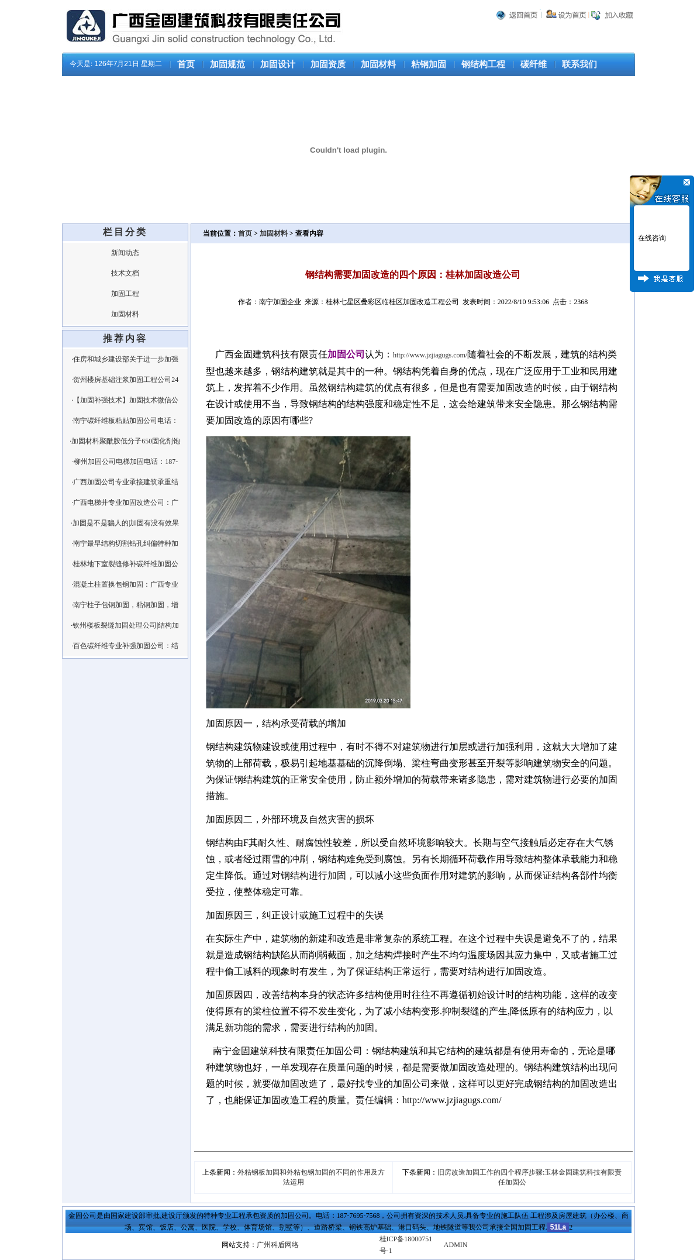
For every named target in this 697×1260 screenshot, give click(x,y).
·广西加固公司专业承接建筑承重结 (124, 482)
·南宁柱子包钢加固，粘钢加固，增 (124, 605)
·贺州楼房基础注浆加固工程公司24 (124, 380)
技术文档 (125, 273)
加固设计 (277, 64)
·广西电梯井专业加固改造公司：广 (124, 502)
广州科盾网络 (278, 1245)
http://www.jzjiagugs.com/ (430, 355)
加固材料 (378, 64)
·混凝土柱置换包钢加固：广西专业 (124, 584)
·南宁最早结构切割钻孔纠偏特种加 (124, 543)
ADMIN (456, 1245)
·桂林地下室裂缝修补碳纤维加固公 (124, 564)
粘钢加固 (428, 64)
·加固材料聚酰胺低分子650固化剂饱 (125, 441)
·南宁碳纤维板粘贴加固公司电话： (124, 420)
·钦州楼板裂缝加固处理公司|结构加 (125, 625)
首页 (186, 64)
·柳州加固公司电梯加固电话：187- (125, 461)
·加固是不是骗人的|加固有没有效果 (125, 523)
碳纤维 (533, 64)
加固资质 (328, 64)
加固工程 (125, 294)
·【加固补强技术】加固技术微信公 (124, 400)
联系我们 (579, 64)
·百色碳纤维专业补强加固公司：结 (124, 646)
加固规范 (227, 64)
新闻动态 (125, 253)
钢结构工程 (483, 64)
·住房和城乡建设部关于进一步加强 (124, 359)
